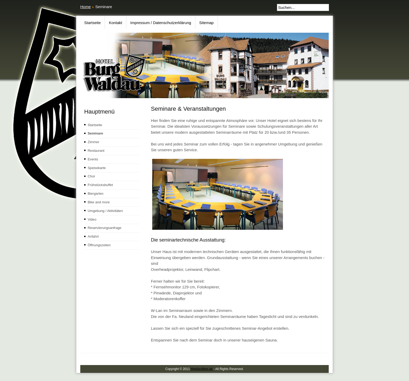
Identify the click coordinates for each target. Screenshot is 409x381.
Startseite (92, 22)
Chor (91, 176)
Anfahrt (93, 236)
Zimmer (93, 142)
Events (93, 159)
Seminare (95, 133)
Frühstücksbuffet (100, 185)
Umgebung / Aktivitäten (105, 211)
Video (92, 219)
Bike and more (99, 202)
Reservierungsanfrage (104, 228)
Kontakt (115, 22)
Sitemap (206, 22)
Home (85, 6)
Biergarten (95, 193)
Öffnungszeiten (99, 245)
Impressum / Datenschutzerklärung (160, 22)
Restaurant (96, 151)
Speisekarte (97, 168)
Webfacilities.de (202, 369)
